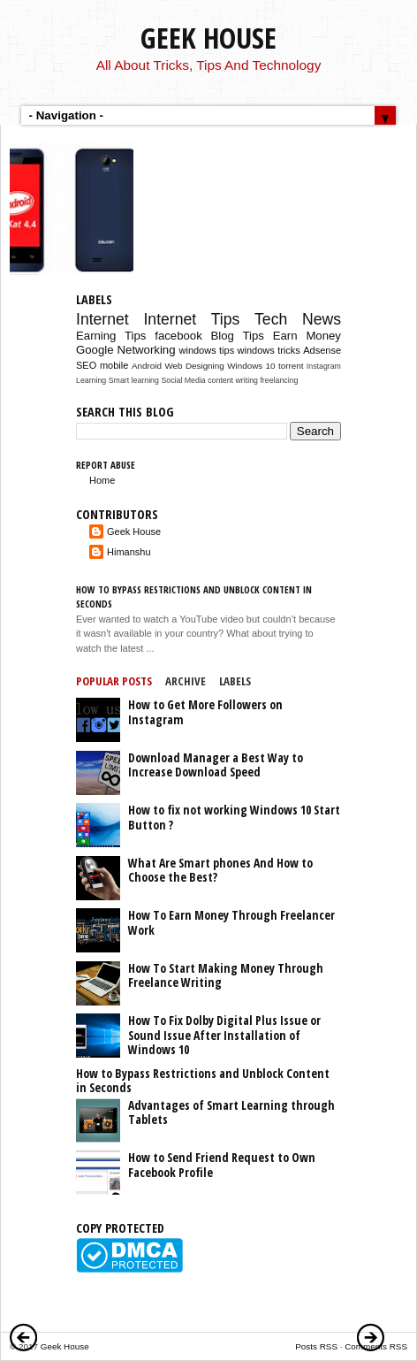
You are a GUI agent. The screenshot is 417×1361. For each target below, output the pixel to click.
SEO (86, 365)
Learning (91, 380)
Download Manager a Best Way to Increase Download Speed (215, 765)
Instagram (324, 366)
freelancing (279, 380)
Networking (147, 349)
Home (102, 480)
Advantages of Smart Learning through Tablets (231, 1112)
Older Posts (371, 1337)
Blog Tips (237, 335)
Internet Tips (191, 319)
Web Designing (194, 366)
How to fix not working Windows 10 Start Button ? (234, 817)
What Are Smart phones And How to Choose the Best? (220, 870)
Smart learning (134, 380)
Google (95, 349)
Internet (102, 319)
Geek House (208, 37)
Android (147, 366)
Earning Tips (111, 335)
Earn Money (307, 335)
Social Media (183, 380)
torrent (291, 366)
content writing (233, 380)
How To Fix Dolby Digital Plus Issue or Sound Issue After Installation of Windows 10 (224, 1035)
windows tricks (269, 350)
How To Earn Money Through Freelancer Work (231, 922)
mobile (114, 365)
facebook (178, 335)
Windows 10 (251, 366)
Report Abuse (105, 464)
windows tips (207, 350)
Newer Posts (24, 1337)
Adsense (322, 350)
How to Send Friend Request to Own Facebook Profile (221, 1165)
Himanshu (129, 552)
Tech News (297, 319)
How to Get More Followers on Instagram (205, 712)
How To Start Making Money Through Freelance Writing (225, 975)
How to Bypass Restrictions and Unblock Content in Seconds (203, 1081)
